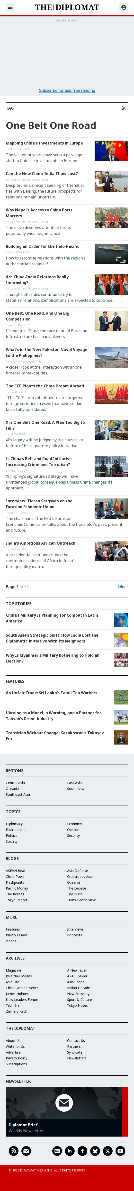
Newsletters (77, 1058)
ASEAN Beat (16, 870)
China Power (16, 876)
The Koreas (15, 894)
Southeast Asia (18, 794)
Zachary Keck (16, 1011)
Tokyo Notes (77, 1005)
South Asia (75, 788)
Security (73, 835)
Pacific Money (17, 888)
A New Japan (77, 970)
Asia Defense (77, 870)
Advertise (13, 1052)
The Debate (76, 888)
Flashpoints (15, 882)
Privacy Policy (16, 1058)
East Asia (74, 782)
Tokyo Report (16, 900)
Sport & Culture (79, 999)
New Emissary (78, 993)
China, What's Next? (22, 987)
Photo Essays (16, 935)
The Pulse (75, 894)
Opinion (73, 829)
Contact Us (76, 1040)
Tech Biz (12, 1005)
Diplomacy (14, 823)
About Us (13, 1040)
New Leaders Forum (22, 999)
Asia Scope (75, 982)
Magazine (13, 970)
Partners (74, 1046)
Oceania (12, 788)
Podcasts (74, 935)
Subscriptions (16, 1064)
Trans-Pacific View (81, 900)
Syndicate (74, 1052)
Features (13, 929)
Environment (16, 829)
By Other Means (19, 976)
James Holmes (17, 993)
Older (123, 586)
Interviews (75, 929)
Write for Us (15, 1046)
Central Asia (15, 782)
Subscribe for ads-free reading (67, 90)
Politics (11, 835)
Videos (11, 941)
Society (12, 841)
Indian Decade (78, 987)
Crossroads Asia (80, 876)
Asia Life (12, 982)
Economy (74, 823)
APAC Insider (77, 976)
